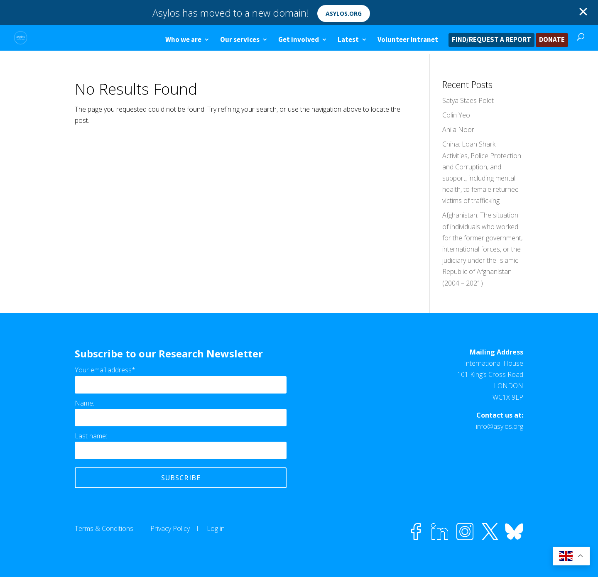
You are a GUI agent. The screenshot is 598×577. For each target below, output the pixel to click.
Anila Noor (458, 129)
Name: (84, 403)
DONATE (552, 40)
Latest (348, 40)
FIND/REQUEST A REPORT (491, 40)
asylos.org (344, 13)
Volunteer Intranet (407, 40)
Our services (240, 40)
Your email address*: (106, 369)
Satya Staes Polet (468, 100)
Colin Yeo (456, 115)
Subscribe (181, 477)
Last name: (91, 435)
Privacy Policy (170, 528)
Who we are (183, 40)
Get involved (298, 40)
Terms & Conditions (104, 528)
